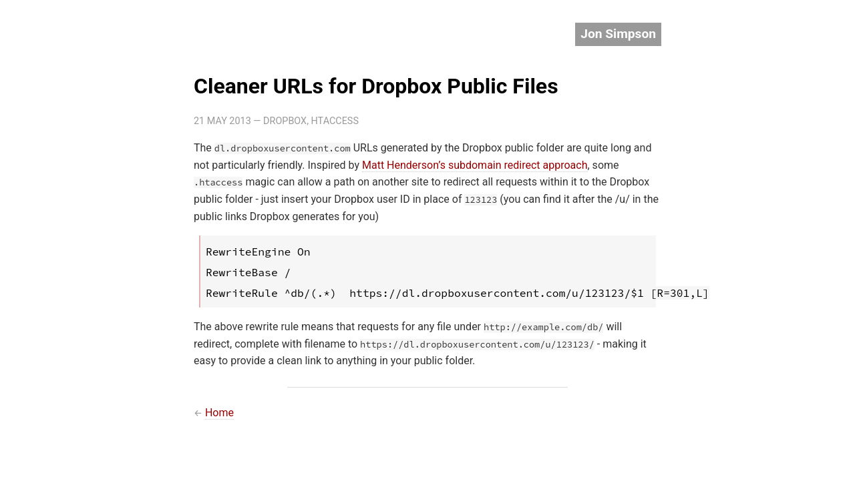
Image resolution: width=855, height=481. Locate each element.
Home (219, 412)
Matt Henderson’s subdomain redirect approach (475, 165)
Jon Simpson (618, 33)
